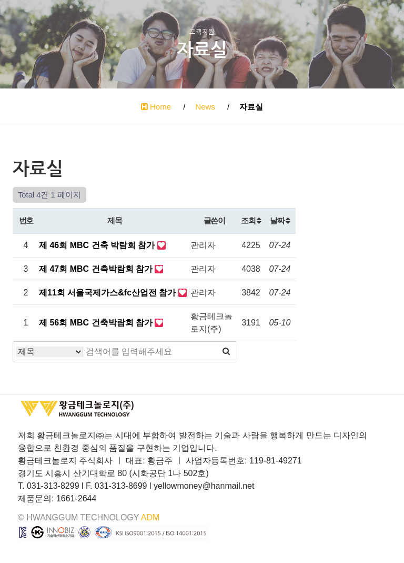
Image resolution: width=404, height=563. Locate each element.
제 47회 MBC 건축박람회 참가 (97, 268)
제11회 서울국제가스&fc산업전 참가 (108, 292)
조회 (250, 220)
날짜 (279, 220)
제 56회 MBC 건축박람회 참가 (97, 322)
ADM (150, 517)
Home (156, 106)
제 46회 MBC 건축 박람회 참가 (98, 245)
